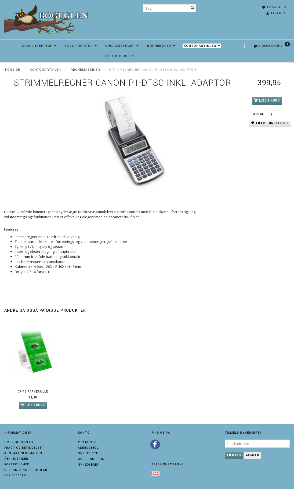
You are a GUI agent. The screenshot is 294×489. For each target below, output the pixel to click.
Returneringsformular (25, 470)
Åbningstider (16, 459)
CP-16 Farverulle (33, 392)
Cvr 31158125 (15, 475)
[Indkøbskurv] (271, 46)
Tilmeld (234, 455)
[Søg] (192, 8)
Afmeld (252, 455)
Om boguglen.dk (19, 442)
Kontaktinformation (23, 453)
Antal (259, 114)
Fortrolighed (16, 464)
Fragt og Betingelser (24, 448)
